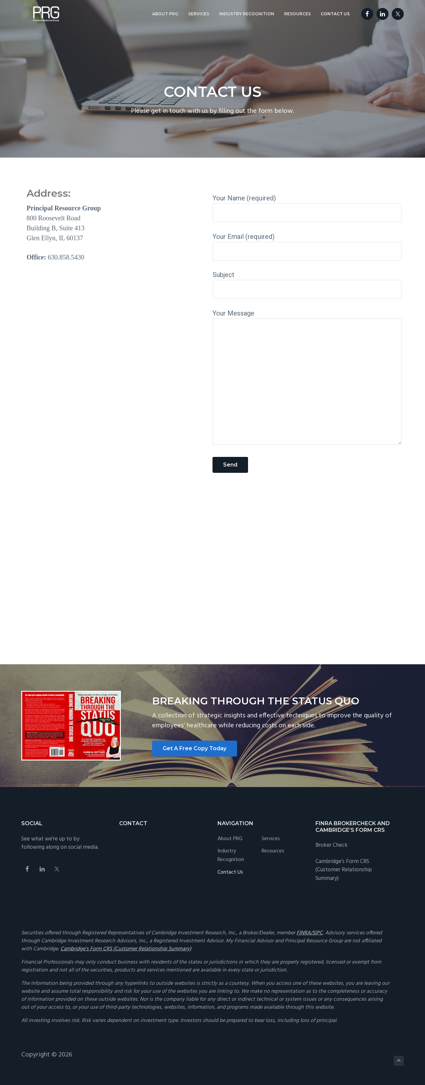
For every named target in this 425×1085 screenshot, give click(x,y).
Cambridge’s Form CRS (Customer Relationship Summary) (343, 870)
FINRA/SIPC (310, 933)
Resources (273, 851)
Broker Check (331, 845)
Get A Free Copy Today (194, 748)
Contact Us (230, 872)
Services (271, 839)
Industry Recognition (230, 855)
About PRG (229, 839)
